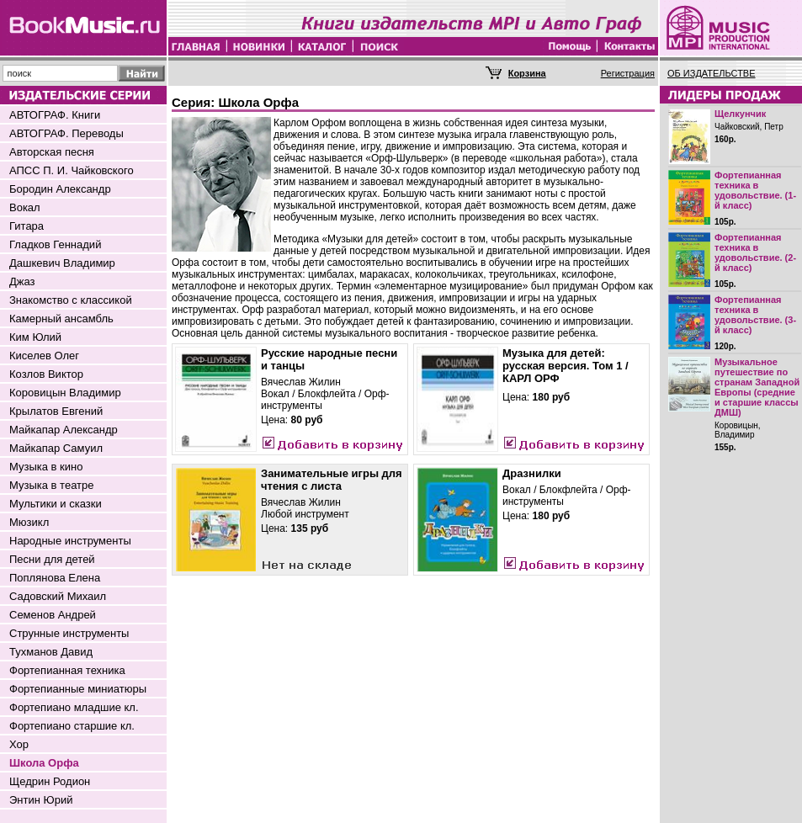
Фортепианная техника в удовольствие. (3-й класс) (755, 315)
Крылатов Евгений (56, 411)
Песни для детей (52, 559)
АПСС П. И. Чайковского (71, 170)
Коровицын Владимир (65, 392)
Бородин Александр (60, 189)
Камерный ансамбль (61, 318)
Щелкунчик (740, 114)
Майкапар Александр (63, 429)
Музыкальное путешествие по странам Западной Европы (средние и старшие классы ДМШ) (756, 387)
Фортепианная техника (67, 670)
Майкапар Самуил (56, 448)
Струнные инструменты (69, 633)
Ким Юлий (35, 337)
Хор (19, 744)
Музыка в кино (45, 466)
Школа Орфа (44, 763)
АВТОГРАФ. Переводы (66, 133)
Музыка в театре (51, 485)
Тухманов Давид (51, 651)
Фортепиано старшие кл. (72, 725)
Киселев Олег (44, 355)
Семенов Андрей (52, 614)
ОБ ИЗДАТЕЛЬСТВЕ (711, 73)
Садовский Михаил (57, 596)
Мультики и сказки (55, 503)
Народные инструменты (70, 540)
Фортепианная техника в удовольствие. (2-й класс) (755, 252)
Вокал (24, 207)
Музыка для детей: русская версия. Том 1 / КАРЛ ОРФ (565, 366)
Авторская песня (51, 152)
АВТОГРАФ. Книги (54, 115)
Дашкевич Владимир (62, 263)
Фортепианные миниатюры (77, 688)
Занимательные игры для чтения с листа (331, 479)
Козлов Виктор (46, 374)
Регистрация (628, 73)
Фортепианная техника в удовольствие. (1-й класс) (755, 190)
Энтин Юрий (40, 800)
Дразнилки (531, 473)
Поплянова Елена (54, 577)
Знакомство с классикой (70, 300)
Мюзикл (29, 522)
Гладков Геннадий (55, 244)
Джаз (22, 281)
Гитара (26, 226)
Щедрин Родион (49, 781)
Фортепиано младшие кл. (74, 707)
